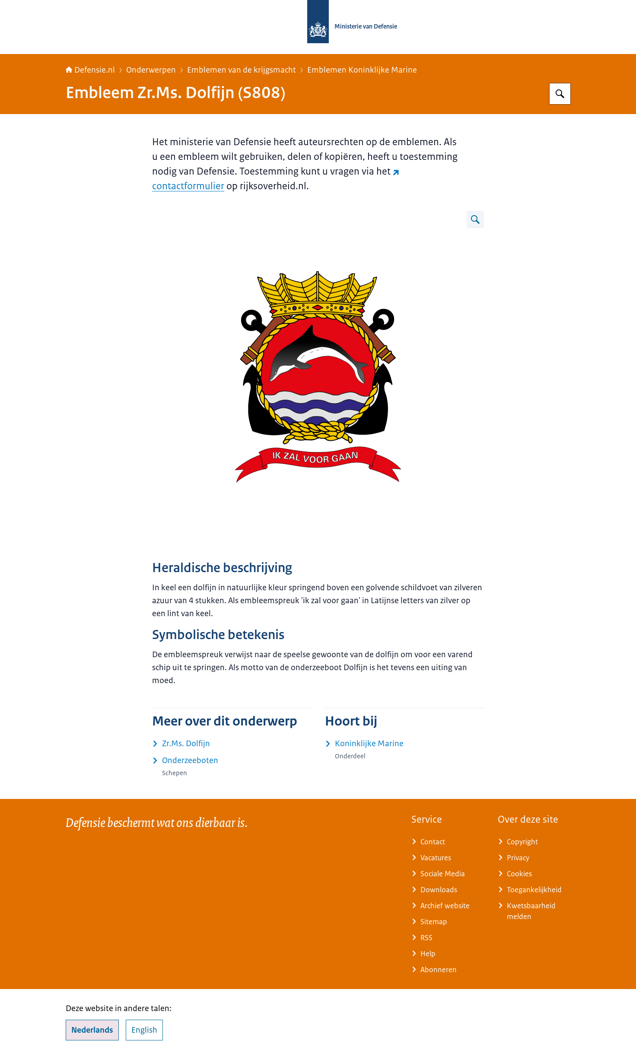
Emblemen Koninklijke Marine (362, 70)
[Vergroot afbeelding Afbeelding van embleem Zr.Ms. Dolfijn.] (475, 219)
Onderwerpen (151, 70)
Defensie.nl (90, 70)
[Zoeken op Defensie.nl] (560, 93)
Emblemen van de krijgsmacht (241, 70)
